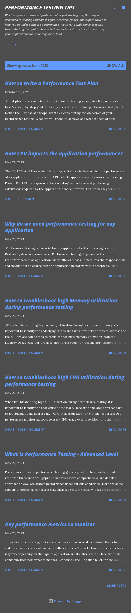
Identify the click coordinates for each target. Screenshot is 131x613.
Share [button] (9, 129)
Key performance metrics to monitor (50, 524)
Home (12, 44)
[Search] (113, 7)
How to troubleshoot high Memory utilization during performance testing (61, 304)
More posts (116, 585)
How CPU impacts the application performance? (64, 153)
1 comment (27, 199)
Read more (117, 129)
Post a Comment (31, 129)
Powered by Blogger (65, 601)
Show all (115, 65)
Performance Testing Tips (40, 7)
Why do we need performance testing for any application (60, 227)
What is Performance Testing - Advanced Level (61, 454)
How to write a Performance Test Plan (51, 83)
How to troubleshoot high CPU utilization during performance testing (64, 380)
